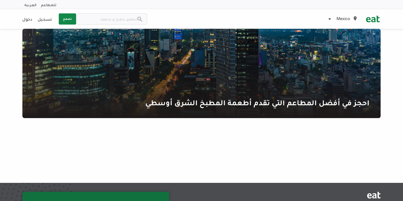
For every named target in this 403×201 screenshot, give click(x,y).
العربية (30, 4)
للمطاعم (48, 4)
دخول (27, 19)
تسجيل (45, 19)
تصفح (67, 19)
